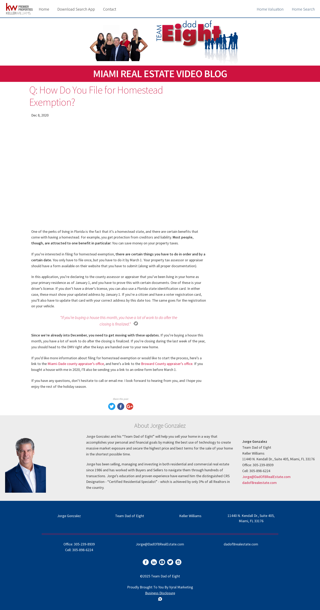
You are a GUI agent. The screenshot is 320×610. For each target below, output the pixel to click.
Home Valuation (270, 9)
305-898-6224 (82, 549)
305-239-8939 (84, 544)
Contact (109, 9)
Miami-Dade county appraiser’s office (76, 363)
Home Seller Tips (236, 369)
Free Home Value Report (251, 195)
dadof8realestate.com (259, 482)
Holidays (229, 386)
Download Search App (76, 9)
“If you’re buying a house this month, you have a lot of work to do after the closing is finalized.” (118, 320)
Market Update (235, 352)
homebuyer (232, 318)
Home (44, 9)
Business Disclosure (160, 593)
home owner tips (236, 327)
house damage (234, 344)
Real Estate (231, 361)
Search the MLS (251, 279)
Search (276, 101)
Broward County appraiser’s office (166, 363)
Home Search (303, 9)
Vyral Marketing (181, 587)
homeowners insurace (241, 309)
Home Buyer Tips (237, 378)
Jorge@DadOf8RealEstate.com (266, 476)
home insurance (235, 335)
